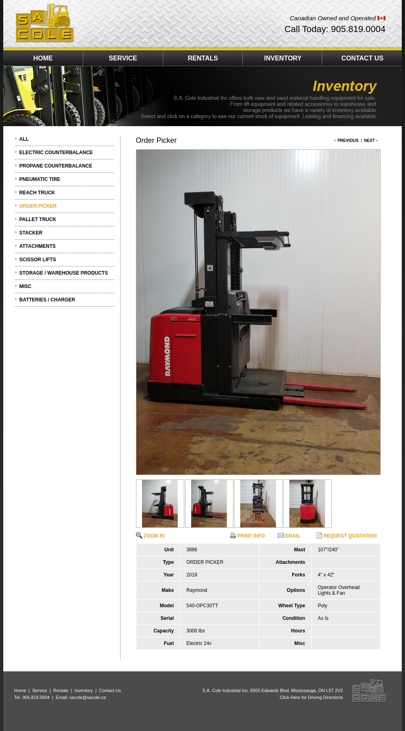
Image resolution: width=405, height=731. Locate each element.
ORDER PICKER (38, 206)
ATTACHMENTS (37, 246)
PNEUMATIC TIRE (39, 179)
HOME (43, 58)
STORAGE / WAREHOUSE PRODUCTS (63, 273)
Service (39, 690)
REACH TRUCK (37, 193)
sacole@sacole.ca (87, 697)
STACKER (31, 233)
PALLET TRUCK (37, 219)
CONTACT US (362, 58)
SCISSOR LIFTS (37, 259)
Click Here (290, 697)
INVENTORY (283, 58)
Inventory (84, 690)
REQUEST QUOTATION (346, 536)
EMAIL (289, 536)
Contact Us (110, 690)
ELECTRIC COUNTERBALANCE (56, 152)
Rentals (60, 690)
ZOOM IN (150, 536)
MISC (25, 286)
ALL (24, 139)
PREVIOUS (348, 140)
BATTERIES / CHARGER (47, 300)
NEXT (369, 140)
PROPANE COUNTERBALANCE (56, 166)
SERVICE (123, 58)
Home (20, 690)
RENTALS (203, 58)
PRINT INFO (247, 536)
